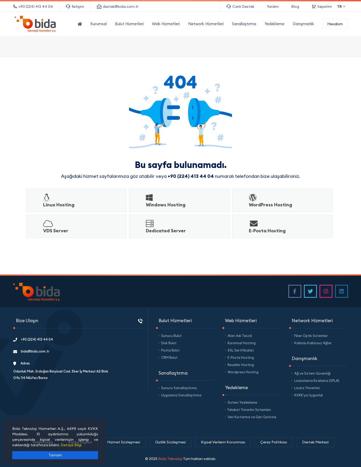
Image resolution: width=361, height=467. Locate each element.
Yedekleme (274, 23)
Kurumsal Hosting (242, 343)
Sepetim (322, 6)
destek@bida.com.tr (118, 6)
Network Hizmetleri (206, 23)
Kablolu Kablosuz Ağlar (313, 343)
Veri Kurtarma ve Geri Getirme (252, 417)
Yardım (273, 6)
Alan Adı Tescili (240, 336)
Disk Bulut (168, 343)
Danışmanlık (303, 23)
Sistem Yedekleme (242, 402)
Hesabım (335, 24)
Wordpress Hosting (243, 372)
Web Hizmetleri (166, 23)
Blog (295, 6)
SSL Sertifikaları (241, 350)
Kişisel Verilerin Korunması (223, 442)
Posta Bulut (170, 350)
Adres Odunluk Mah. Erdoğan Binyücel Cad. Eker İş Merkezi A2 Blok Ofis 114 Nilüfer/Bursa (60, 370)
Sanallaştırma (244, 23)
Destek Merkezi (315, 442)
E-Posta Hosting (241, 357)
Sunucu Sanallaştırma (179, 388)
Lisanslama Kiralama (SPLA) (316, 380)
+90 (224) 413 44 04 (33, 6)
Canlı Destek (240, 6)
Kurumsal (98, 23)
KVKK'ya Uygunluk (308, 395)
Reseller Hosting (241, 365)
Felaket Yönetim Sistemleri (249, 410)
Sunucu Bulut (171, 336)
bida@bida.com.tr (31, 351)
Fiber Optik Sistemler (311, 336)
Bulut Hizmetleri (129, 23)
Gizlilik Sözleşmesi (170, 442)
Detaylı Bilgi (71, 445)
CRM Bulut (169, 357)
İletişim (75, 6)
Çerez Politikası (273, 442)
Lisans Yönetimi (307, 388)
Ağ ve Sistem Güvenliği (312, 373)
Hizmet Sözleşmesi (123, 442)
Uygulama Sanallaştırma (181, 395)
